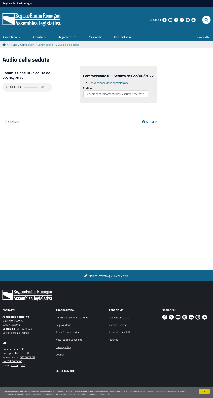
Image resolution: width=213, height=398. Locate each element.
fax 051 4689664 (12, 361)
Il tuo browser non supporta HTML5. (27, 87)
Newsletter (203, 37)
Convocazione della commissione (109, 83)
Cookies (60, 354)
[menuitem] (11, 37)
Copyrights (76, 340)
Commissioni (27, 45)
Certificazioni (65, 371)
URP (4, 343)
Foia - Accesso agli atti (68, 332)
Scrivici (123, 325)
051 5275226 (24, 329)
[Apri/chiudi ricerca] (206, 20)
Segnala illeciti (63, 325)
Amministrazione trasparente (72, 317)
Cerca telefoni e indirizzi (15, 333)
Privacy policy (136, 394)
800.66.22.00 (27, 357)
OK (204, 391)
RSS (128, 332)
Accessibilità (116, 332)
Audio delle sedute (68, 45)
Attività (13, 45)
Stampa (151, 121)
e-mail (14, 365)
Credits (113, 325)
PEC (23, 365)
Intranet (113, 340)
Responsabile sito (119, 317)
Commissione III (46, 45)
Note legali (62, 340)
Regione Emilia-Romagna (17, 3)
